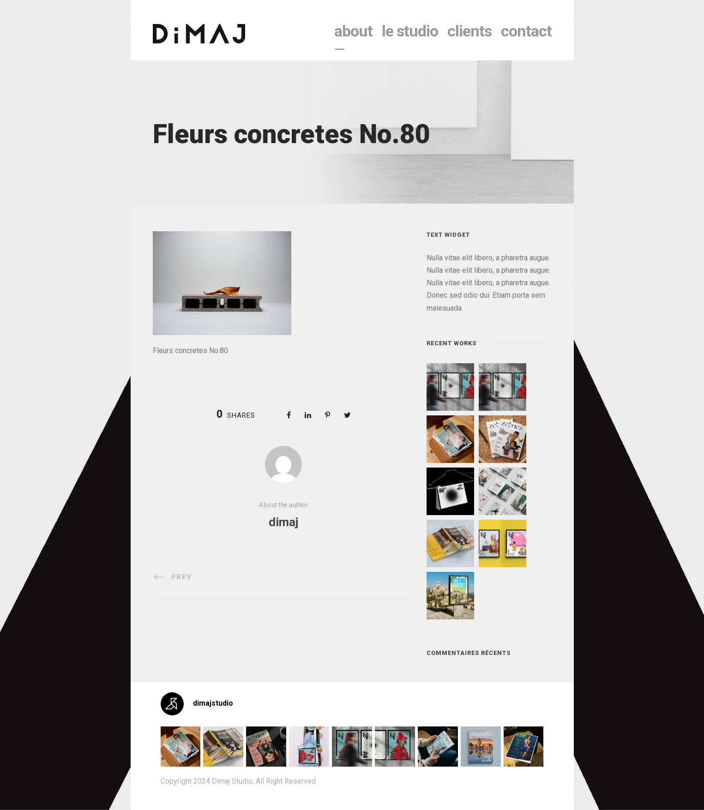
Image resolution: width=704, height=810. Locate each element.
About (353, 31)
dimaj (283, 522)
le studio (410, 31)
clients (469, 31)
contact (526, 31)
